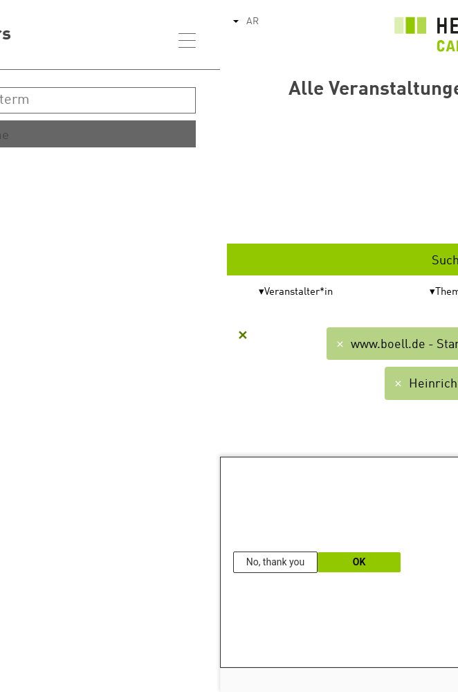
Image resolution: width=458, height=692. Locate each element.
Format (388, 292)
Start (368, 174)
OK (139, 561)
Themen (233, 292)
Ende (368, 217)
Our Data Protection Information (390, 653)
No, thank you (55, 561)
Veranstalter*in (78, 292)
